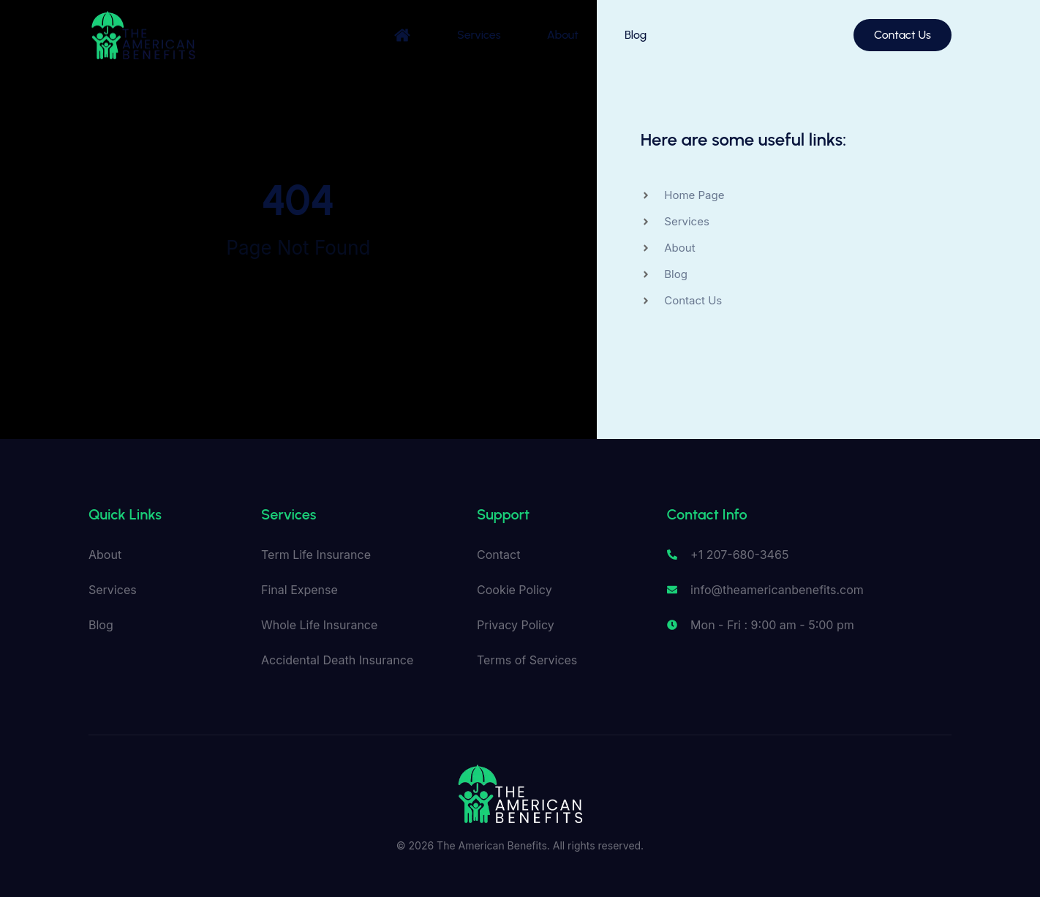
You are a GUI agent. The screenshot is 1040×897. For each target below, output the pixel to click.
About (563, 35)
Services (478, 35)
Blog (636, 35)
